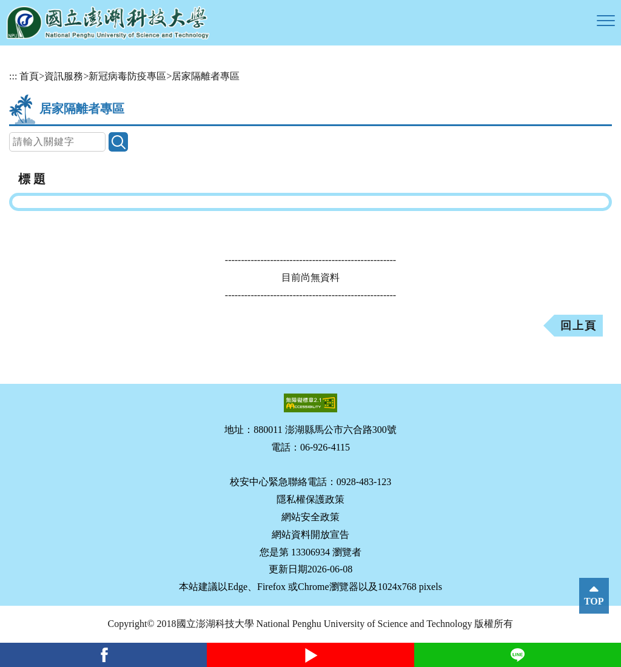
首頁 (29, 76)
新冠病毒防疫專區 (127, 76)
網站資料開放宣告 (310, 534)
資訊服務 (63, 76)
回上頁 (578, 326)
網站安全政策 (310, 517)
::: (13, 76)
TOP (594, 601)
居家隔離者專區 (206, 76)
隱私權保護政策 (310, 499)
